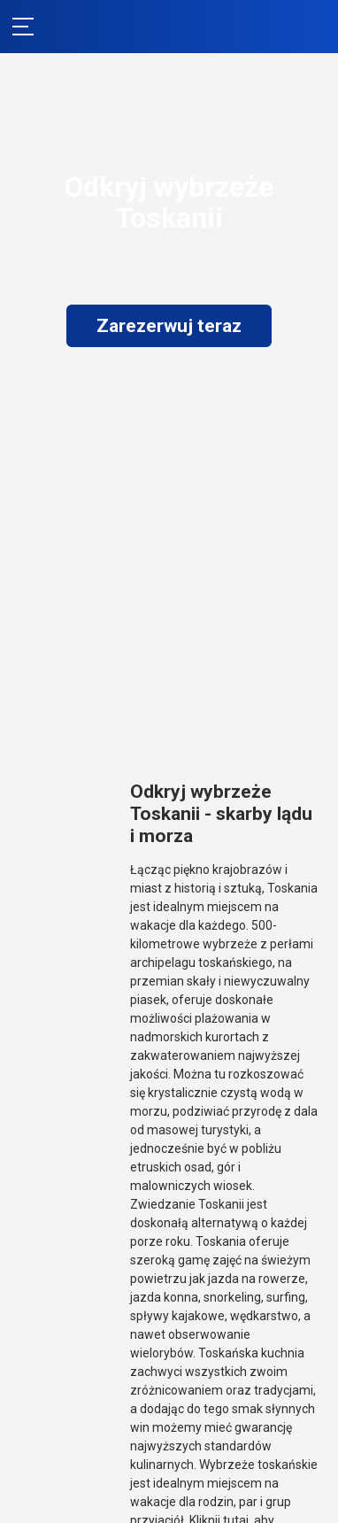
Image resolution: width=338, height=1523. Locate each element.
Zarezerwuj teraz (169, 325)
